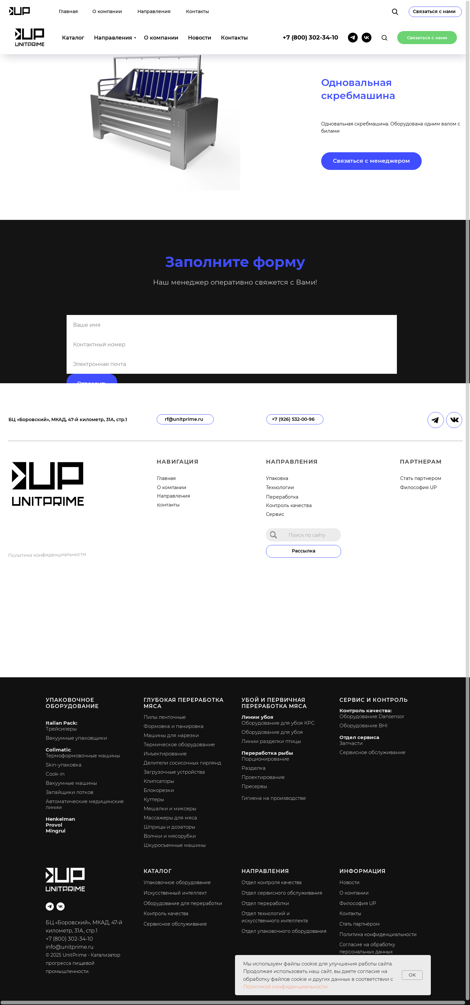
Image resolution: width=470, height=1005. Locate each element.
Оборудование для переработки (183, 903)
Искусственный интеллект (175, 893)
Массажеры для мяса (170, 818)
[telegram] (353, 16)
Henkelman (60, 819)
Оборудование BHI (363, 725)
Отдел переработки (265, 903)
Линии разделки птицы (271, 741)
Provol (54, 825)
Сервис (275, 514)
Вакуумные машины (71, 783)
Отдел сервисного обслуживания (282, 893)
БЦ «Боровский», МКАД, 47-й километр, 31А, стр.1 (67, 419)
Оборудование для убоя (272, 732)
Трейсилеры (61, 729)
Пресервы (254, 786)
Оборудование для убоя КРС (278, 723)
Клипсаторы (159, 781)
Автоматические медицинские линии (85, 804)
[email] (232, 364)
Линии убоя (257, 717)
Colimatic (58, 750)
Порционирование (265, 759)
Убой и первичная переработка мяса (274, 703)
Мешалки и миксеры (170, 808)
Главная (166, 478)
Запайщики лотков (69, 792)
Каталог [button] (73, 16)
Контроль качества (289, 505)
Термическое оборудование (179, 744)
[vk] (366, 16)
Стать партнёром (359, 924)
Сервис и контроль (373, 700)
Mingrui (56, 831)
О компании (161, 16)
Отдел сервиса (359, 737)
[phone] (232, 344)
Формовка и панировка (174, 726)
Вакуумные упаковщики (76, 738)
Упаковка (277, 478)
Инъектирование (165, 753)
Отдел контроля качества (272, 882)
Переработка (282, 497)
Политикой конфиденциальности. (285, 986)
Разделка (254, 768)
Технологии (280, 487)
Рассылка (303, 551)
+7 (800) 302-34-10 (310, 16)
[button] (384, 16)
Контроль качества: (365, 710)
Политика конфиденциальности (47, 554)
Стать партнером (420, 478)
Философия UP (418, 487)
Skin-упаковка (64, 765)
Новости (199, 16)
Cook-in (55, 774)
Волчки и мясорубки (170, 836)
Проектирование (263, 777)
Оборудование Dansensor (371, 716)
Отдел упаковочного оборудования (284, 931)
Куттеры (154, 799)
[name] (232, 325)
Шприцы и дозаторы (169, 827)
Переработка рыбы (267, 753)
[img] (273, 535)
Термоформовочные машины (83, 755)
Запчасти (351, 743)
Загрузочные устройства (174, 772)
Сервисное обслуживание (372, 752)
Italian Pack (61, 723)
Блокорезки (159, 790)
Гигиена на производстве (274, 798)
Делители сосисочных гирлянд (182, 763)
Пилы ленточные (165, 717)
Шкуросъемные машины (175, 845)
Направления (113, 16)
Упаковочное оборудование (72, 703)
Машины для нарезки (171, 735)
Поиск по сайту (307, 535)
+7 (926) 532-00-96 (293, 419)
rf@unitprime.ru (184, 419)
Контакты (234, 16)
